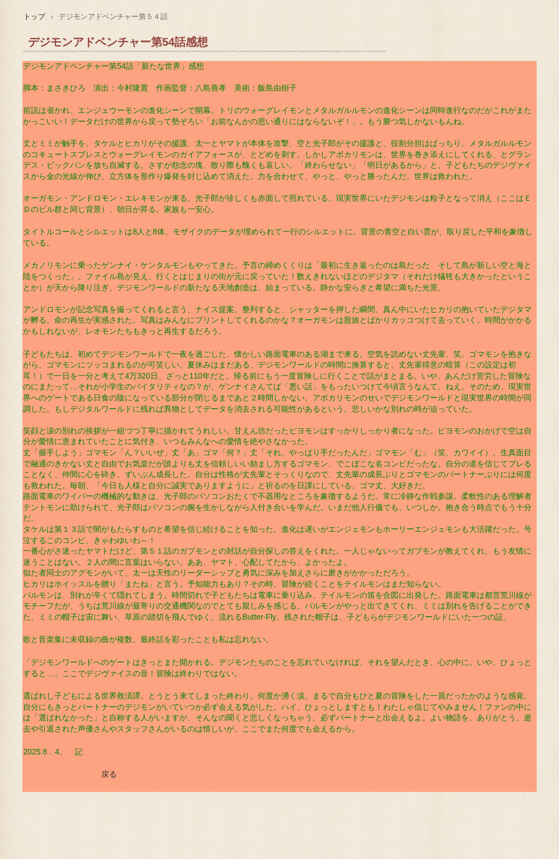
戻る (109, 774)
